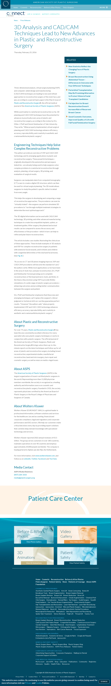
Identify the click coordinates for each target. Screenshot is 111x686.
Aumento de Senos (56, 636)
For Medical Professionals (49, 659)
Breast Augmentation (57, 593)
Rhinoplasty (60, 611)
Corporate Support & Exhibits (46, 655)
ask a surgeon (34, 14)
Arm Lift (64, 591)
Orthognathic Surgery (68, 627)
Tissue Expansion (79, 629)
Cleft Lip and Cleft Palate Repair (47, 622)
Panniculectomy (83, 627)
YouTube (53, 459)
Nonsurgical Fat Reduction (45, 611)
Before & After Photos (52, 7)
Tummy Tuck (89, 614)
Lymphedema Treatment (85, 625)
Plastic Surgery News (43, 644)
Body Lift (85, 591)
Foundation (40, 584)
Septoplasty (51, 629)
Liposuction (40, 607)
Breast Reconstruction (62, 620)
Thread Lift (79, 614)
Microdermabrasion (89, 607)
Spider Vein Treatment (44, 614)
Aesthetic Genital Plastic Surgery (48, 591)
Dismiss (104, 681)
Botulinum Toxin (41, 593)
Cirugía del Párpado (84, 636)
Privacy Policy (20, 677)
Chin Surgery (40, 600)
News (16, 20)
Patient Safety (55, 582)
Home (15, 7)
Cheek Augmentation (76, 598)
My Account (40, 662)
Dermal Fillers (63, 600)
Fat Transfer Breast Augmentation (60, 602)
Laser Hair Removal (70, 605)
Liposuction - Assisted (54, 607)
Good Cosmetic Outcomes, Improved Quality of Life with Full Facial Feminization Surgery (82, 120)
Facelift (93, 600)
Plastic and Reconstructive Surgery (27, 103)
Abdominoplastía (42, 636)
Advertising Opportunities (45, 653)
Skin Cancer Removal (64, 629)
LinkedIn (27, 459)
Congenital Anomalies (68, 622)
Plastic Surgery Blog (60, 644)
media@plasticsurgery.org (24, 478)
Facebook (42, 459)
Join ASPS (49, 662)
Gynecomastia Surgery (82, 602)
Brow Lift (81, 595)
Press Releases (25, 20)
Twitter (34, 459)
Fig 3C (20, 256)
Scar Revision (40, 629)
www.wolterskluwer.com (45, 455)
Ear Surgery (73, 600)
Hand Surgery (70, 625)
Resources (66, 664)
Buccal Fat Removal (43, 598)
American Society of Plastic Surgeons (55, 2)
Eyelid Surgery (84, 600)
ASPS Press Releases (63, 647)
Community (83, 662)
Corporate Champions (64, 653)
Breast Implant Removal (74, 593)
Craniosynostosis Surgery (86, 622)
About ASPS (91, 582)
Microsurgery (40, 627)
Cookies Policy (33, 677)
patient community (51, 14)
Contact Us (92, 677)
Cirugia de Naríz (70, 636)
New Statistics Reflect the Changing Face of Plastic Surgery (80, 69)
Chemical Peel (91, 598)
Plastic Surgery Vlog (75, 644)
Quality (47, 664)
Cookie (39, 683)
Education (63, 662)
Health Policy (55, 664)
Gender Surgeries (42, 625)
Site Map (81, 677)
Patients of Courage (77, 582)
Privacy (28, 683)
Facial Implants (41, 602)
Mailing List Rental (80, 653)
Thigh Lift (69, 614)
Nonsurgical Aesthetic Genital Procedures (73, 609)
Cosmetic (23, 7)
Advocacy (39, 664)
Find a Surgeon (68, 7)
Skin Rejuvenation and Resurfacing (78, 611)
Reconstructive (35, 7)
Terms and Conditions (49, 677)
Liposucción (61, 638)
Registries (92, 662)
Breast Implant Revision (44, 595)
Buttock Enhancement (59, 598)
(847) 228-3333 (20, 475)
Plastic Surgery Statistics (45, 647)
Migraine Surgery (53, 627)
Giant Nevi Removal (57, 625)
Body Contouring (75, 591)
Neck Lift (53, 609)
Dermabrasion (52, 600)
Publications (73, 662)
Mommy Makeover (42, 609)
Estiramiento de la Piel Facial (46, 638)
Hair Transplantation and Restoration (49, 605)
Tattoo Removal (59, 614)
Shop (56, 662)
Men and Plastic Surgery (72, 607)
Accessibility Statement (67, 677)
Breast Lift (58, 595)
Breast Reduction (69, 595)
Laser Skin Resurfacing (87, 605)
